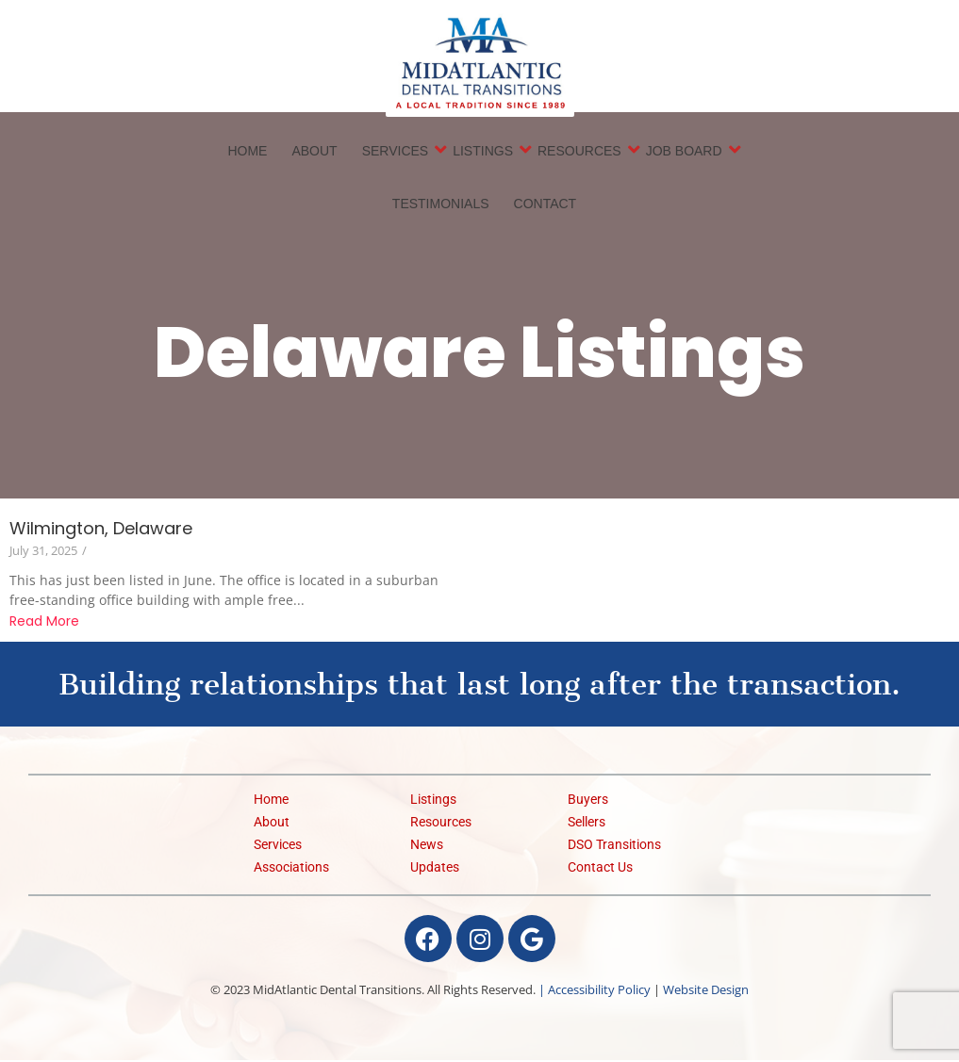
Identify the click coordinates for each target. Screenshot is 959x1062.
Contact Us (600, 869)
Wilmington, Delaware (100, 530)
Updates (434, 869)
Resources (580, 150)
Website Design (706, 991)
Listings (484, 150)
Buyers (588, 801)
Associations (291, 869)
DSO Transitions (614, 846)
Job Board (685, 150)
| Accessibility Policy (594, 991)
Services (397, 150)
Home (247, 151)
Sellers (586, 824)
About (314, 151)
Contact (545, 204)
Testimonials (440, 204)
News (426, 846)
